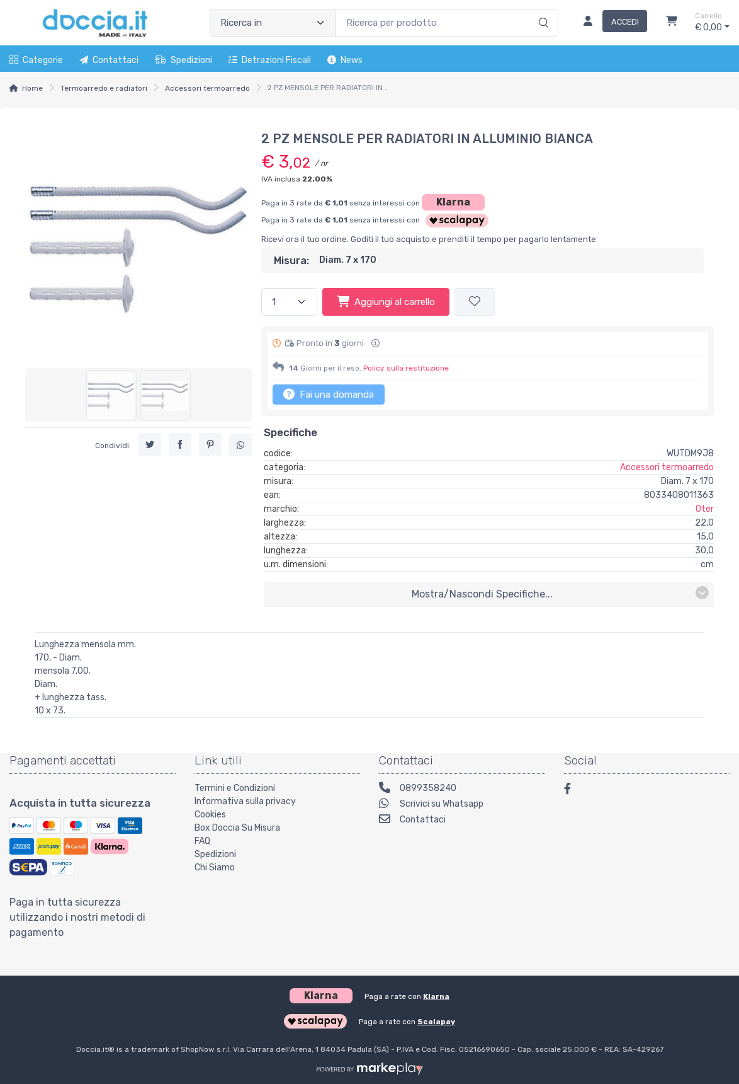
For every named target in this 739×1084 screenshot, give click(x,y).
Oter (705, 509)
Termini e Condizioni (235, 788)
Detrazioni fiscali (269, 60)
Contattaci (108, 60)
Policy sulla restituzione (406, 368)
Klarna (453, 202)
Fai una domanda (328, 394)
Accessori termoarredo (207, 88)
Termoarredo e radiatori (103, 88)
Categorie (36, 60)
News (345, 60)
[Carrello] (671, 22)
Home (32, 88)
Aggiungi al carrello (386, 301)
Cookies (210, 814)
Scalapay (436, 1021)
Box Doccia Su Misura (237, 827)
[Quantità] (289, 302)
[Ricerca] (542, 9)
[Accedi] (610, 22)
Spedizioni (183, 60)
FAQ (202, 841)
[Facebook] (573, 791)
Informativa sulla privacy (245, 801)
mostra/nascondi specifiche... (560, 593)
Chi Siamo (215, 867)
